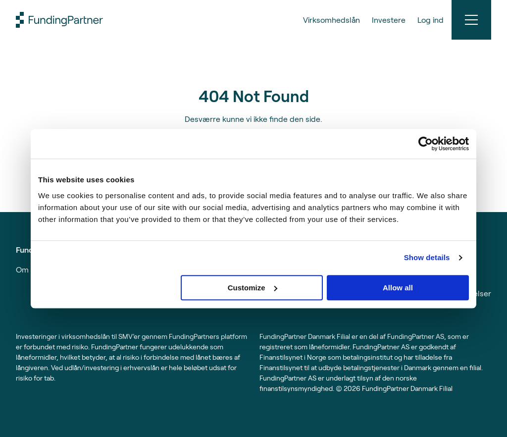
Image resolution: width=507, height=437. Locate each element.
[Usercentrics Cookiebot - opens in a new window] (425, 143)
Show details (427, 257)
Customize (252, 287)
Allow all (398, 287)
